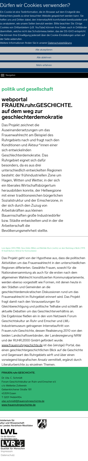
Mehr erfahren (44, 65)
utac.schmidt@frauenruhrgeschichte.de (23, 401)
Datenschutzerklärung (60, 42)
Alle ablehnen (44, 57)
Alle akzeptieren (44, 49)
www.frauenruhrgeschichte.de (22, 345)
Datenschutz (8, 455)
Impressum (7, 451)
